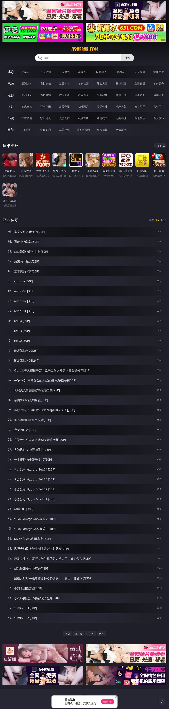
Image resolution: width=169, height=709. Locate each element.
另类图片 (158, 106)
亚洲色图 (45, 106)
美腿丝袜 (102, 106)
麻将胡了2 (102, 72)
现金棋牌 (140, 72)
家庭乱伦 (45, 118)
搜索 (127, 58)
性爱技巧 (158, 118)
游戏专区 (83, 72)
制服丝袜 (102, 95)
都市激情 (26, 118)
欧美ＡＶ (64, 83)
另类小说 (121, 118)
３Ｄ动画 (83, 83)
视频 (10, 83)
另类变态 (158, 95)
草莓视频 (64, 130)
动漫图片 (83, 106)
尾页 (101, 633)
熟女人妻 (102, 83)
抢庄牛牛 (158, 72)
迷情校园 (102, 118)
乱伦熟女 (140, 95)
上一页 (78, 633)
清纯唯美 (121, 106)
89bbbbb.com (84, 49)
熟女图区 (140, 106)
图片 (10, 106)
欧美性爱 (83, 95)
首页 (67, 633)
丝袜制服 (121, 83)
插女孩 (27, 130)
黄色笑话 (140, 118)
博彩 (10, 72)
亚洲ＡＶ (26, 83)
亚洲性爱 (26, 95)
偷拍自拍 (45, 95)
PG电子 (26, 72)
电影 (10, 95)
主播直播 (140, 83)
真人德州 (45, 72)
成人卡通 (64, 95)
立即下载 (107, 701)
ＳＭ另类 (158, 83)
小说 (10, 118)
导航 (10, 129)
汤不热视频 (83, 130)
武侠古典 (83, 118)
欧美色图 (64, 106)
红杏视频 (102, 130)
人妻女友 (64, 118)
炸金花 (121, 72)
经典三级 (121, 95)
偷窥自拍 (26, 106)
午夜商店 (45, 130)
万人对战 (64, 72)
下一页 (90, 633)
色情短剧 (121, 130)
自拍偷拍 (45, 83)
